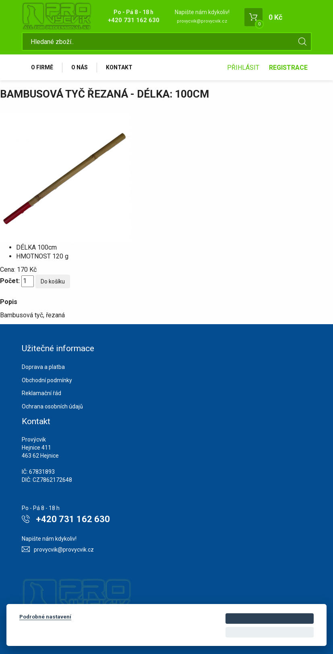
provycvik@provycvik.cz (202, 21)
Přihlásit (243, 67)
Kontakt (119, 67)
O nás (79, 67)
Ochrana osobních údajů (52, 406)
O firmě (42, 67)
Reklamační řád (41, 393)
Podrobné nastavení (45, 616)
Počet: (10, 281)
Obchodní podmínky (47, 380)
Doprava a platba (43, 367)
